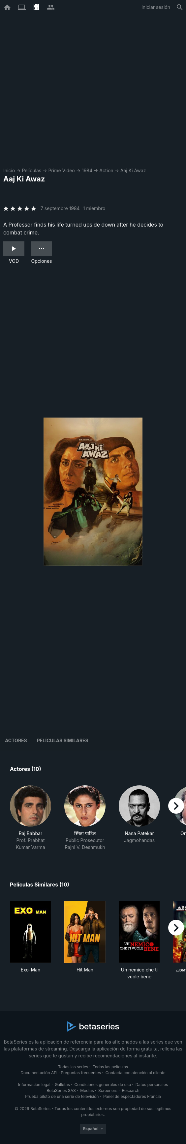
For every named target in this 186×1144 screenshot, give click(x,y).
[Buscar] (179, 7)
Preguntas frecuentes (81, 1072)
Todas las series (73, 1066)
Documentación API (38, 1072)
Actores (16, 740)
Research (130, 1090)
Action (106, 170)
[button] (30, 818)
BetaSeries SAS (61, 1090)
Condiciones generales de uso (102, 1084)
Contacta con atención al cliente (136, 1072)
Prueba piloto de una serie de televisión (62, 1096)
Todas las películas (110, 1066)
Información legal (34, 1084)
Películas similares (62, 740)
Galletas (62, 1084)
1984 (87, 170)
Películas (31, 170)
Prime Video (61, 170)
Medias (87, 1090)
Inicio (9, 170)
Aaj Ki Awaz (133, 170)
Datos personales (152, 1084)
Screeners (107, 1090)
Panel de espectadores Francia (132, 1096)
